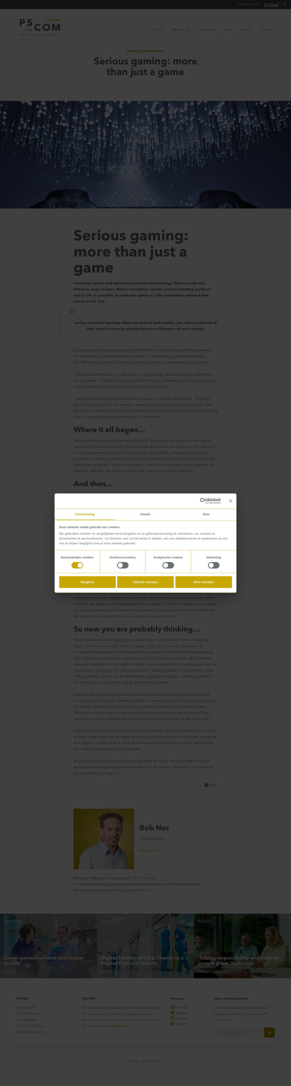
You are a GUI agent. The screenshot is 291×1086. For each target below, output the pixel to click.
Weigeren (87, 582)
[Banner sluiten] (230, 500)
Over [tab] (206, 514)
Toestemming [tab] (85, 514)
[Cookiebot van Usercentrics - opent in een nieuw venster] (203, 501)
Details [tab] (145, 514)
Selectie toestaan (145, 582)
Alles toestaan (203, 582)
